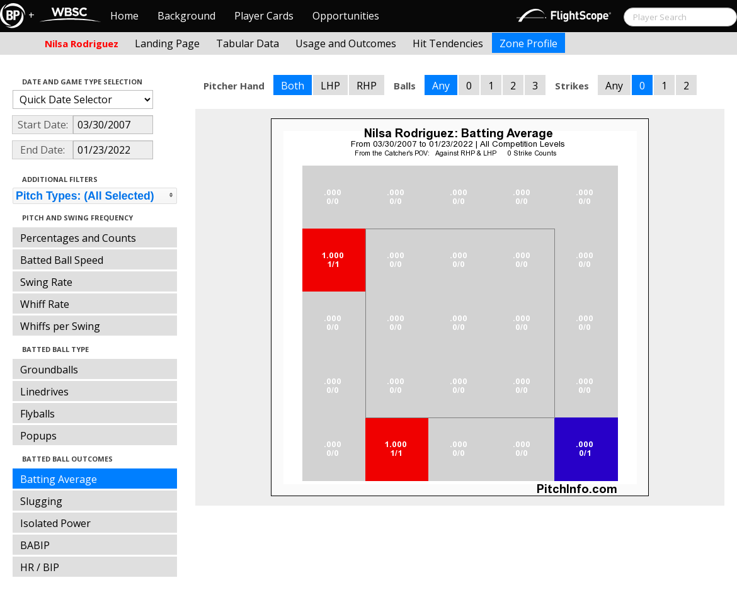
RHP (367, 86)
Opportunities (345, 16)
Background (186, 16)
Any (441, 86)
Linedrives (44, 392)
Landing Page (167, 43)
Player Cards (264, 16)
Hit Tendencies (448, 43)
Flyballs (37, 414)
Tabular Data (247, 43)
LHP (330, 86)
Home (124, 16)
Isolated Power (55, 523)
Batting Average (58, 479)
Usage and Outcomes (345, 43)
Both (292, 86)
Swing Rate (46, 282)
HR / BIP (39, 567)
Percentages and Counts (78, 238)
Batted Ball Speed (61, 260)
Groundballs (49, 370)
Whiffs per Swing (60, 326)
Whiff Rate (44, 304)
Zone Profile (528, 43)
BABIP (35, 545)
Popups (38, 436)
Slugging (41, 501)
